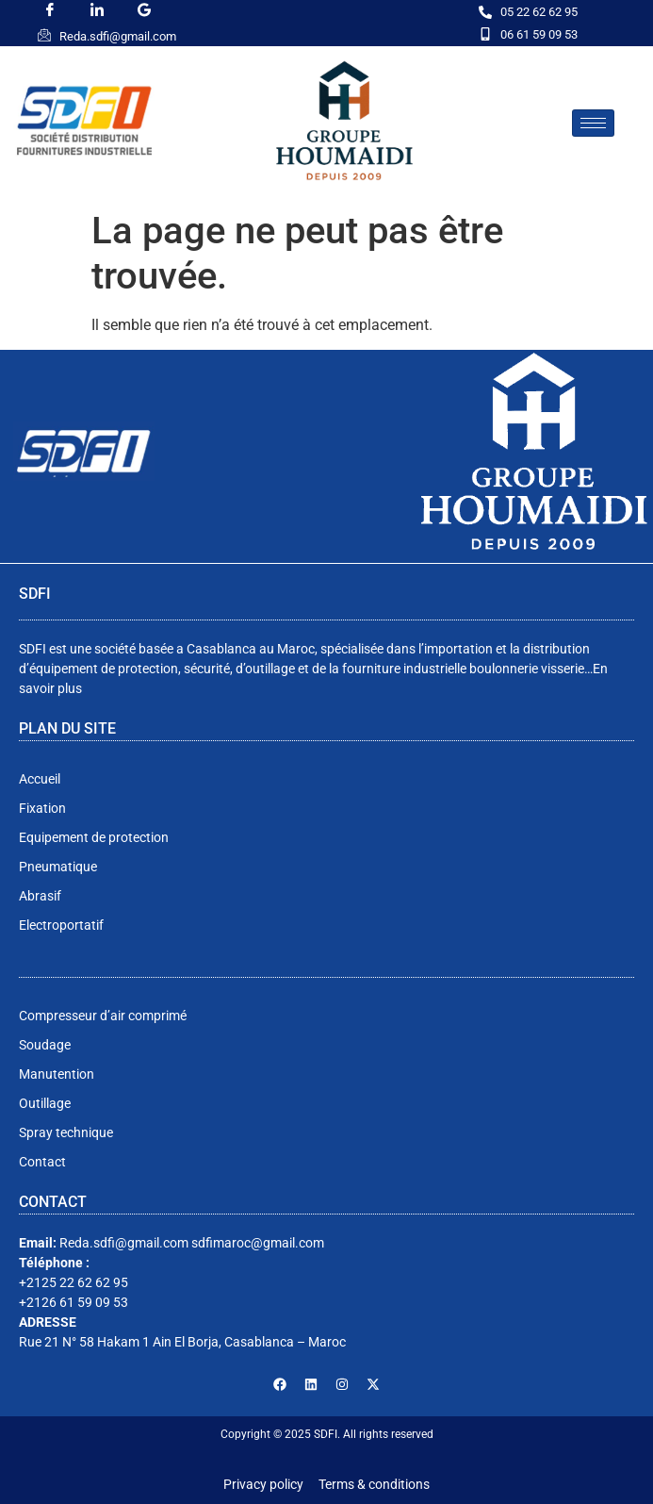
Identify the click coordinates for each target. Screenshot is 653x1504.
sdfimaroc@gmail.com (257, 1242)
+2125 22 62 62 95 (73, 1282)
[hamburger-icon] (593, 123)
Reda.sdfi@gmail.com (117, 36)
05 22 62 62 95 (539, 12)
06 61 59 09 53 (539, 34)
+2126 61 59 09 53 (73, 1302)
